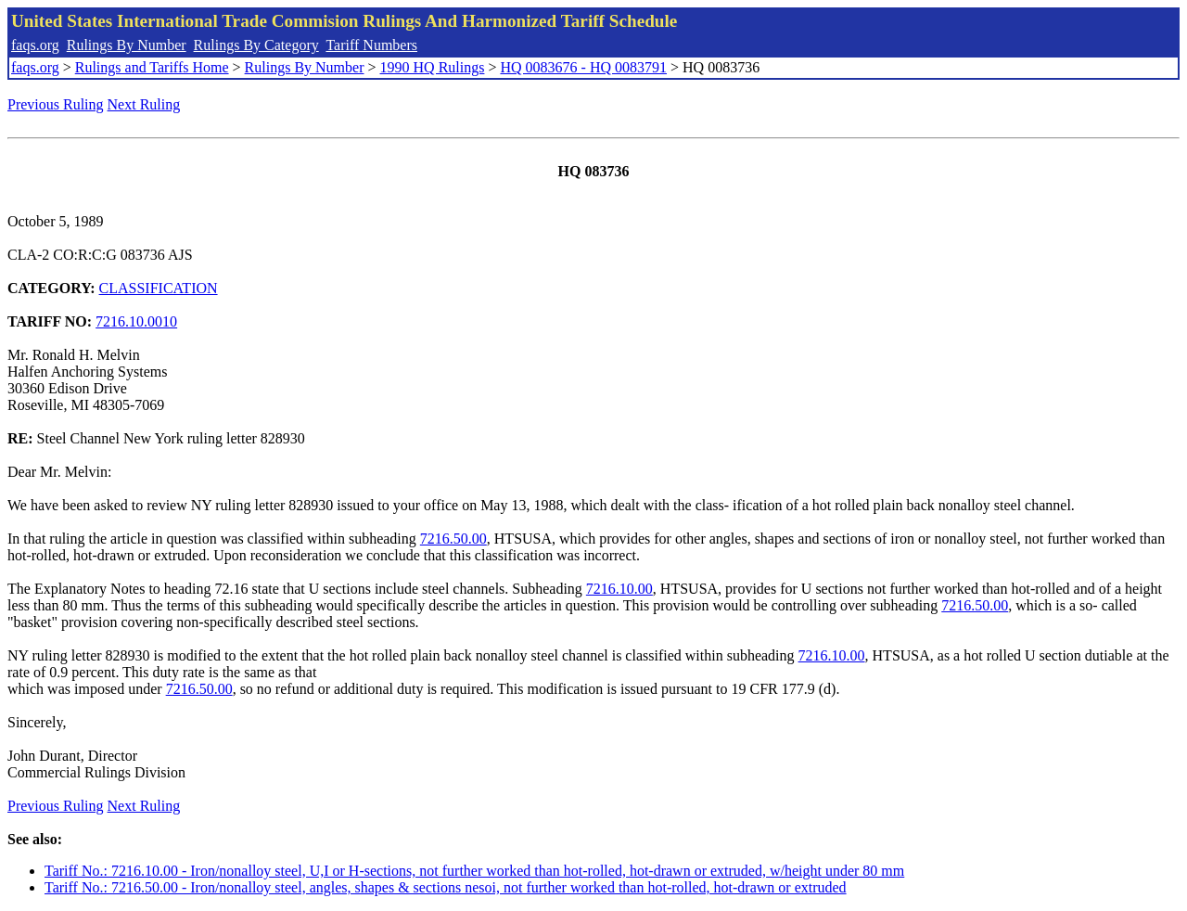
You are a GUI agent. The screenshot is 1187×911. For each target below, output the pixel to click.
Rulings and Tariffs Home (152, 67)
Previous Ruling (55, 104)
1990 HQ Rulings (432, 67)
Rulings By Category (256, 45)
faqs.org (35, 45)
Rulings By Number (126, 45)
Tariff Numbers (371, 45)
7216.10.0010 (136, 321)
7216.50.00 (453, 538)
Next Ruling (144, 104)
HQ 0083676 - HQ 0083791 (583, 67)
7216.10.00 (619, 589)
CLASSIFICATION (158, 288)
